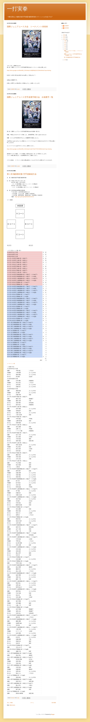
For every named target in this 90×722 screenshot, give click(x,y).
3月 (65, 49)
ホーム (32, 702)
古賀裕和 (66, 25)
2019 (64, 35)
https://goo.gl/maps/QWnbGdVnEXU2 (24, 196)
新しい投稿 (10, 702)
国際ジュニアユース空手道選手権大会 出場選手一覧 (30, 97)
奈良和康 (66, 28)
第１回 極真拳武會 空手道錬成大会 (22, 174)
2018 (64, 37)
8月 (65, 45)
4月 (65, 47)
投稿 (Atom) (12, 705)
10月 (65, 40)
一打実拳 (17, 9)
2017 (64, 39)
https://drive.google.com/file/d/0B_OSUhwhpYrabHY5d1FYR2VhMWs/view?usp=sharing (29, 149)
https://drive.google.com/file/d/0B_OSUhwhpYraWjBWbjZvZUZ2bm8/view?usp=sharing (29, 70)
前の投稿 (54, 702)
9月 (65, 42)
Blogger (53, 714)
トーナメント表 (11, 363)
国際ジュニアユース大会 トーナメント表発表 (27, 27)
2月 (65, 59)
